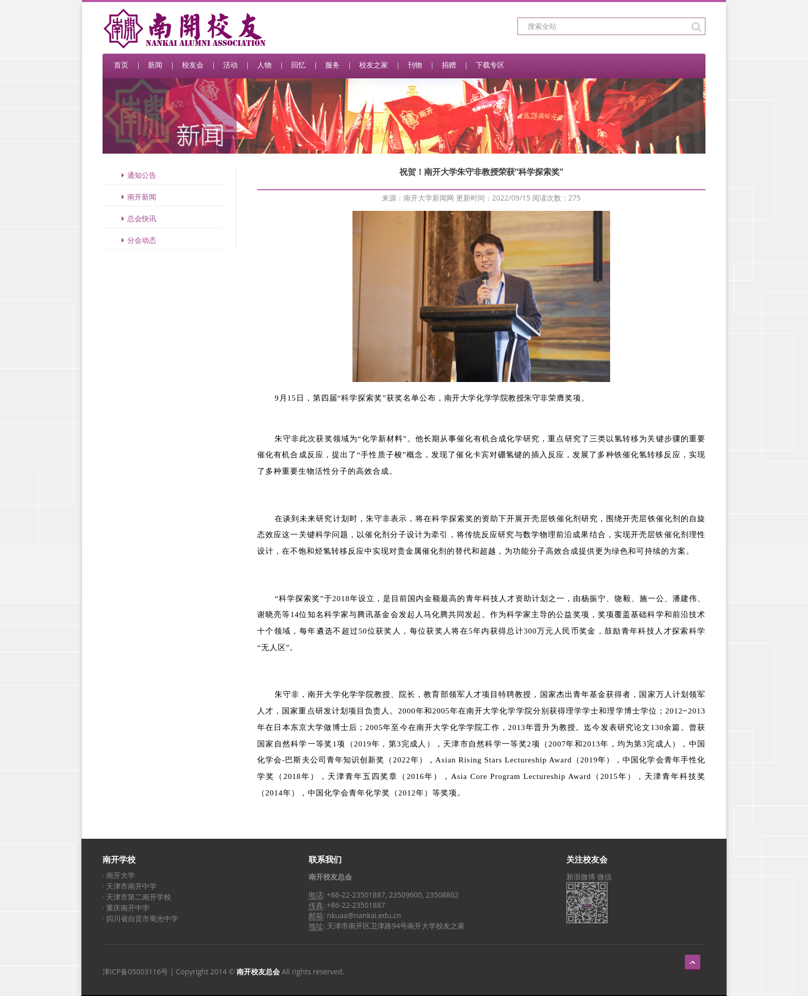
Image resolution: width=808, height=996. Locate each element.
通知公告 (137, 175)
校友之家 (373, 65)
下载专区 (490, 65)
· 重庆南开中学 (126, 907)
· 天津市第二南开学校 (137, 897)
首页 (121, 65)
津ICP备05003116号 (135, 971)
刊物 (415, 65)
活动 (230, 65)
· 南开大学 (119, 875)
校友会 (193, 65)
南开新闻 (137, 197)
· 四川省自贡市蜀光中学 (140, 918)
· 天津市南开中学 (130, 886)
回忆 (298, 65)
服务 (332, 65)
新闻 (155, 65)
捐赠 (449, 65)
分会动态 (137, 240)
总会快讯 (137, 218)
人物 (264, 65)
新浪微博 (580, 877)
